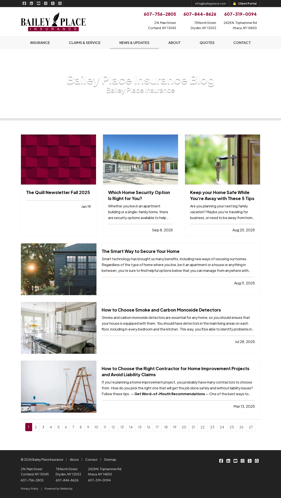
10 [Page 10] (96, 427)
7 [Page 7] (73, 427)
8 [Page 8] (81, 427)
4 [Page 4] (51, 427)
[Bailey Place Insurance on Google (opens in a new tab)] (59, 3)
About (74, 459)
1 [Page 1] (28, 427)
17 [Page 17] (157, 427)
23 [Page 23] (212, 427)
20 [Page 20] (184, 427)
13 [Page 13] (122, 427)
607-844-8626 (67, 480)
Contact (91, 459)
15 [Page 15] (140, 427)
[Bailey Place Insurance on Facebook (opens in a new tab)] (24, 3)
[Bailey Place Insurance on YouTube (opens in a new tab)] (38, 3)
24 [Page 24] (222, 427)
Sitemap (110, 459)
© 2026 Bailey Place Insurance (42, 459)
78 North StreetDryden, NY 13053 (203, 25)
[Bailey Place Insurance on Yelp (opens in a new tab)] (53, 3)
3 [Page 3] (43, 427)
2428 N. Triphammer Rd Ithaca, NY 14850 (104, 471)
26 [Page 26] (241, 427)
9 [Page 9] (88, 427)
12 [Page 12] (113, 427)
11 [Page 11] (105, 427)
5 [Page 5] (58, 427)
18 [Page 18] (166, 427)
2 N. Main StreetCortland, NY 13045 (162, 25)
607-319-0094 (99, 480)
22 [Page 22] (202, 427)
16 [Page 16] (148, 427)
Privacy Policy (29, 488)
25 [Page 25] (232, 427)
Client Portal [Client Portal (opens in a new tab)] (245, 3)
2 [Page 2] (36, 427)
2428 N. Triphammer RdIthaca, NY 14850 (240, 25)
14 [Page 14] (131, 427)
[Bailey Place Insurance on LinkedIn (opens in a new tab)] (31, 3)
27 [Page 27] (251, 427)
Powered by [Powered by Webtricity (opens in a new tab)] (59, 488)
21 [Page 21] (193, 427)
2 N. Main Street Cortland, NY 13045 (35, 471)
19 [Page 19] (174, 427)
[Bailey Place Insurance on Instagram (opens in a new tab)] (45, 3)
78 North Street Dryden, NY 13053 (68, 471)
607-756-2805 (32, 480)
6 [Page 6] (66, 427)
